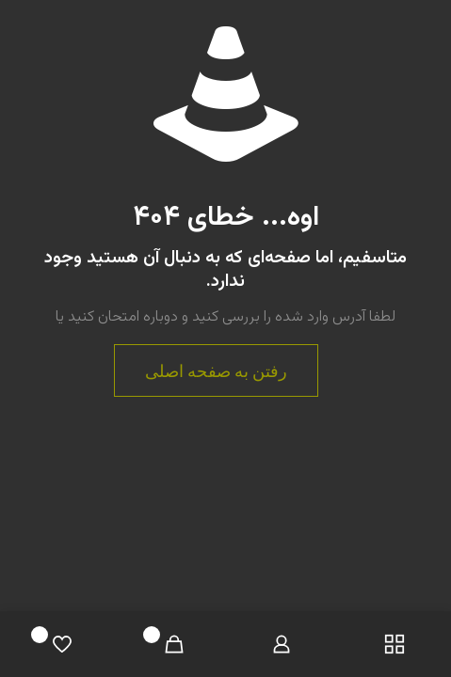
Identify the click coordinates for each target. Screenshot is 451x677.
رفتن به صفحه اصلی (216, 370)
